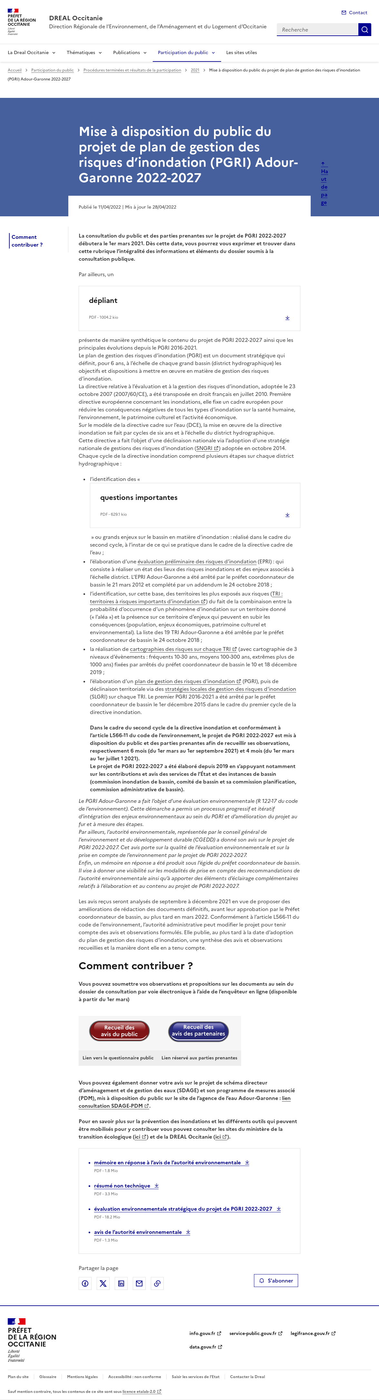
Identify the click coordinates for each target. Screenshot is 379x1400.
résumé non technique (122, 1185)
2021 (195, 70)
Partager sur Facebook (85, 1283)
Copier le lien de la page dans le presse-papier (157, 1283)
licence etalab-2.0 (138, 1392)
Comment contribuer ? (27, 241)
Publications (126, 52)
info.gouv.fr (202, 1333)
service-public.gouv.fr (253, 1333)
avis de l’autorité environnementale (138, 1232)
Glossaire (47, 1377)
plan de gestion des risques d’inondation (185, 681)
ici (137, 1137)
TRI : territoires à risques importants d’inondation (186, 597)
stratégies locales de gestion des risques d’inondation (230, 689)
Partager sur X (103, 1283)
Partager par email (139, 1283)
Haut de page (324, 186)
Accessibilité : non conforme (134, 1377)
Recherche (364, 29)
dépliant (103, 300)
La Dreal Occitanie (28, 52)
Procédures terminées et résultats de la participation (132, 70)
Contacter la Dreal (247, 1377)
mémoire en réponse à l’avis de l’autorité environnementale (168, 1162)
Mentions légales (82, 1377)
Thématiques (81, 52)
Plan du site (18, 1377)
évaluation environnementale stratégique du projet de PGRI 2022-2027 (184, 1209)
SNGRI (204, 448)
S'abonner (276, 1280)
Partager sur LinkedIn (121, 1283)
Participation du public (183, 52)
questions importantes (139, 497)
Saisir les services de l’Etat (195, 1377)
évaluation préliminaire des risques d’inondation (197, 561)
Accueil (15, 70)
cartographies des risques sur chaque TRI (180, 649)
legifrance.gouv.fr (310, 1333)
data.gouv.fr (203, 1347)
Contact (358, 12)
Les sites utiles (241, 52)
